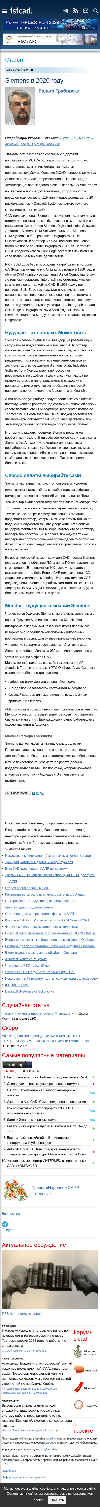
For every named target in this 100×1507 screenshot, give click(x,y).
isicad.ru (51, 1438)
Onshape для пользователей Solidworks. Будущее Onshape (50, 946)
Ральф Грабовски (59, 91)
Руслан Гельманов (12, 1358)
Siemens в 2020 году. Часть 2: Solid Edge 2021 (40, 972)
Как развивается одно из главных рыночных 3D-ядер (45, 894)
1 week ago (40, 1392)
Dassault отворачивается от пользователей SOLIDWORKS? (50, 933)
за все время (31, 1071)
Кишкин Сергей (10, 1400)
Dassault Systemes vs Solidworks (29, 991)
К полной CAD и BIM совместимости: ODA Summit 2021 (47, 920)
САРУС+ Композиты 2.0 (16, 1350)
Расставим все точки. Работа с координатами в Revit (47, 1077)
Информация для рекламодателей (23, 1477)
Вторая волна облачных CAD (27, 888)
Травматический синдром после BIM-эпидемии (37, 1013)
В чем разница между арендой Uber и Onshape (41, 953)
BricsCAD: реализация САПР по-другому (36, 868)
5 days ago (39, 1350)
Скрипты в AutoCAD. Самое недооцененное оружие (46, 1102)
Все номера (11, 1214)
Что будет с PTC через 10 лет (27, 965)
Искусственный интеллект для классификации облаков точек (51, 978)
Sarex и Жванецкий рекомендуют (32, 1120)
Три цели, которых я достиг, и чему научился (39, 862)
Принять (57, 1500)
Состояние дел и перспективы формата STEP (40, 914)
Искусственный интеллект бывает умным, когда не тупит (48, 856)
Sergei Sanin (9, 1325)
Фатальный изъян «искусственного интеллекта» (41, 927)
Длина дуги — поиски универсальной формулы (43, 1084)
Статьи (14, 60)
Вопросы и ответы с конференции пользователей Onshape (50, 940)
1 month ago (52, 1430)
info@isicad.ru (48, 1449)
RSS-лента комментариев (22, 1314)
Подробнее (9, 1470)
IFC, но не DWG (17, 985)
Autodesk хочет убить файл (26, 959)
